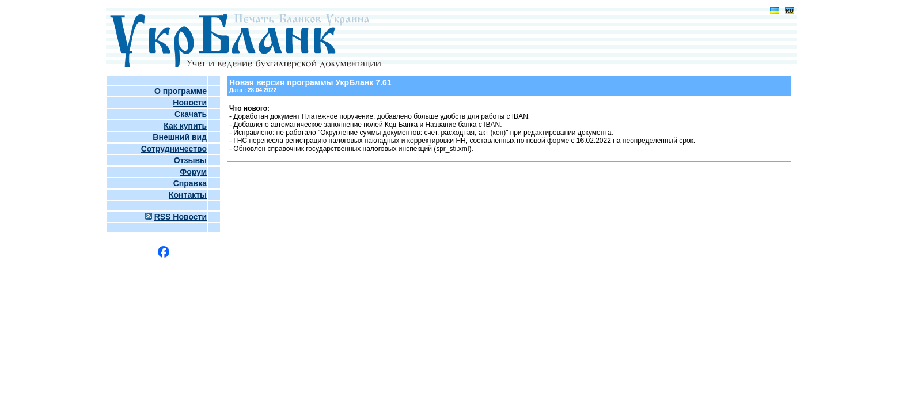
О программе (180, 91)
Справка (190, 183)
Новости (190, 102)
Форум (193, 171)
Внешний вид (180, 137)
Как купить (185, 125)
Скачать (190, 114)
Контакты (188, 194)
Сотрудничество (174, 148)
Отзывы (190, 160)
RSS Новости (180, 216)
